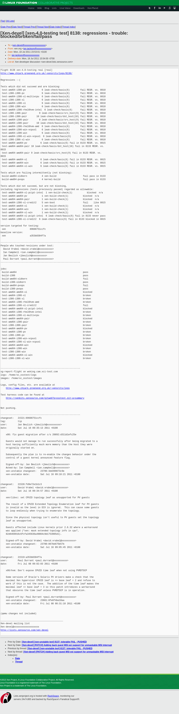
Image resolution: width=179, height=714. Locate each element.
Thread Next (43, 27)
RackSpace (53, 696)
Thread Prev (29, 27)
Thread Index (68, 27)
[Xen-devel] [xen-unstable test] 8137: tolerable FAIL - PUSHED (54, 642)
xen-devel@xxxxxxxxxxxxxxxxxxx (29, 45)
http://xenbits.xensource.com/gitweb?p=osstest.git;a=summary (45, 398)
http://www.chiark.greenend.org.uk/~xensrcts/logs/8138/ (36, 73)
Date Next (17, 27)
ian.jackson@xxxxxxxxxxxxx (37, 48)
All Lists (10, 21)
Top (2, 21)
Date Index (55, 27)
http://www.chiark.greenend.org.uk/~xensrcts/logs (38, 388)
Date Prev (6, 27)
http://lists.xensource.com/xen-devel (24, 630)
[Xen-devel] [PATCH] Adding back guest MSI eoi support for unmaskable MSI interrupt (67, 645)
